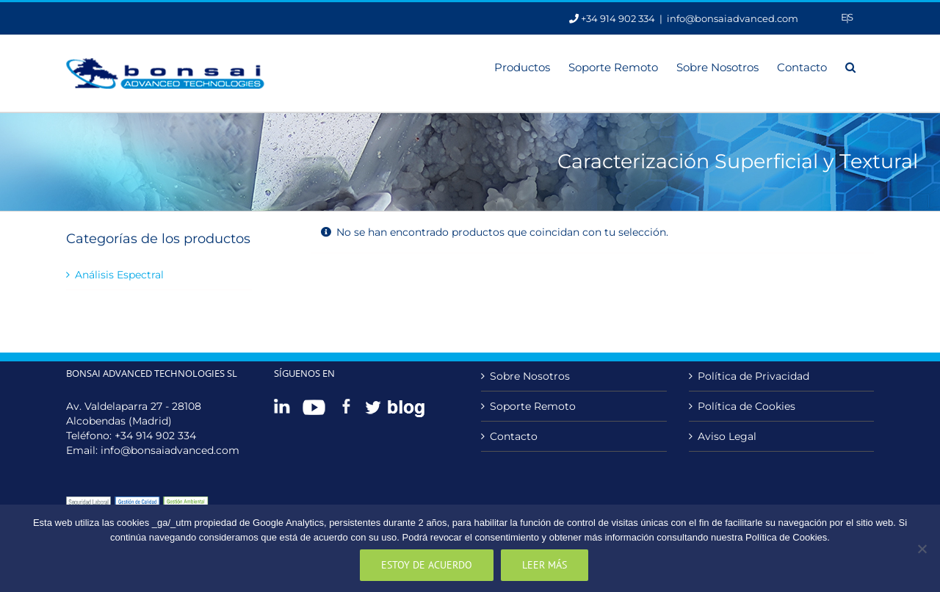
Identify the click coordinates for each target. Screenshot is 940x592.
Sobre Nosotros (530, 376)
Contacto (514, 436)
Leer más (544, 564)
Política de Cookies (746, 406)
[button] (850, 66)
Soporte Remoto (533, 406)
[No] (921, 548)
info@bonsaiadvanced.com (732, 18)
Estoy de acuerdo (426, 564)
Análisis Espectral (119, 274)
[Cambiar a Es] (847, 17)
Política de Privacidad (753, 376)
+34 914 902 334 (155, 435)
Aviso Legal (727, 436)
